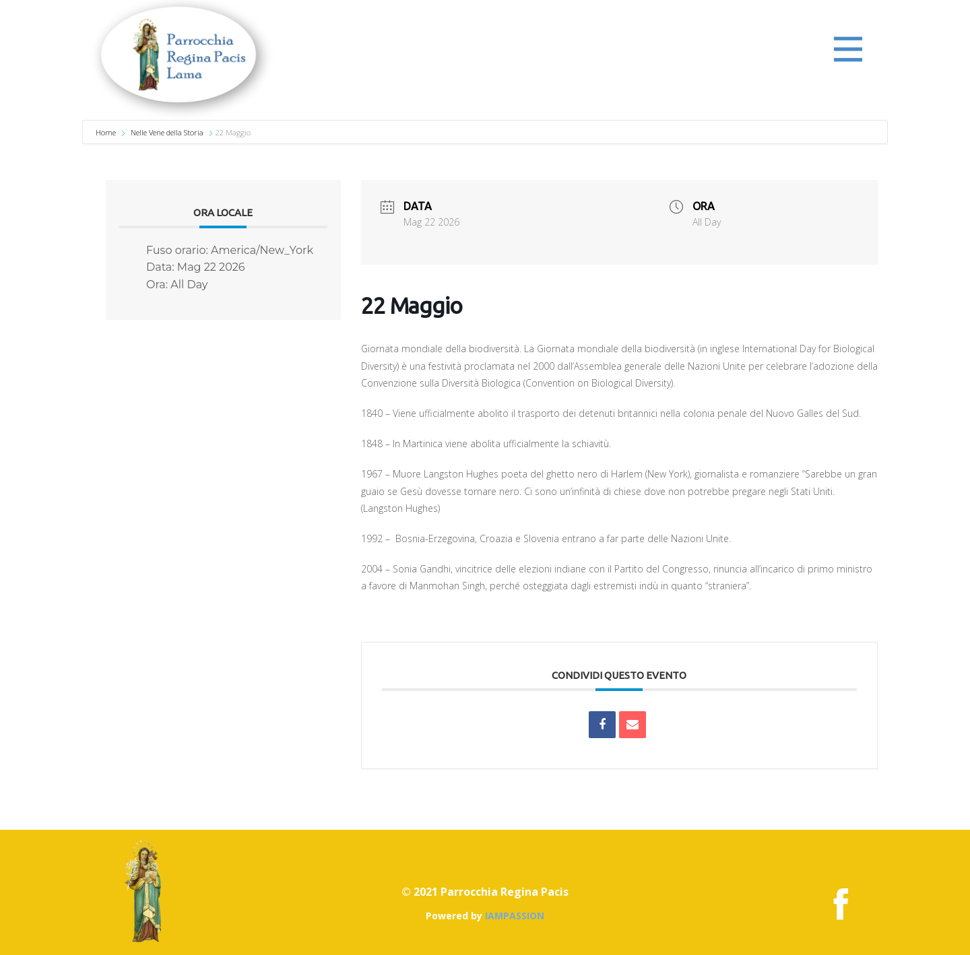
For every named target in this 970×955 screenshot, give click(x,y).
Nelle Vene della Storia (167, 132)
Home (107, 132)
